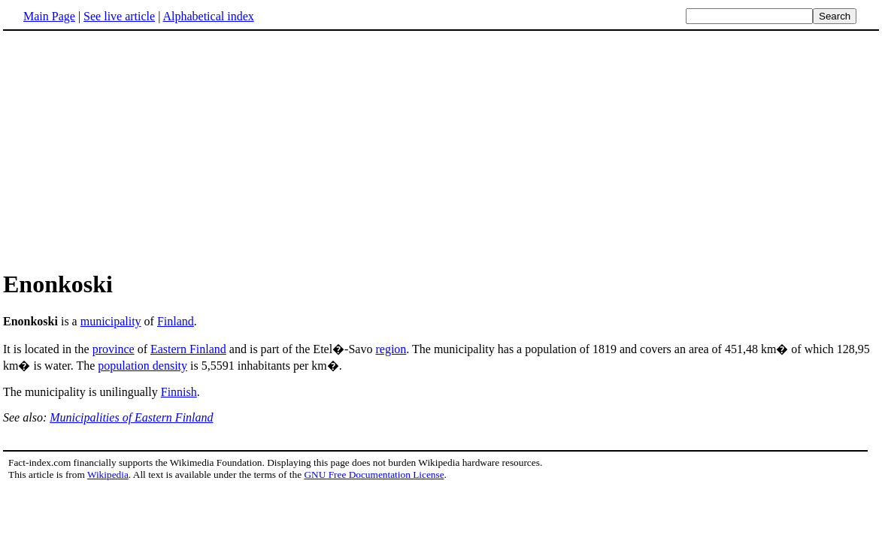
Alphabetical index (207, 16)
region (390, 349)
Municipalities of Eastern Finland (131, 417)
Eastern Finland (188, 349)
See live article (119, 16)
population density (142, 365)
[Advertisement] (129, 149)
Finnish (179, 391)
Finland (175, 321)
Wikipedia (108, 474)
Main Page (49, 16)
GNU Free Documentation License (374, 474)
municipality (110, 321)
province (113, 349)
